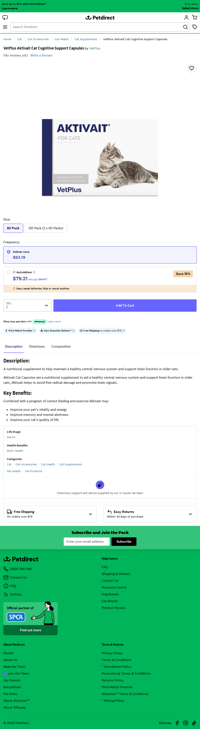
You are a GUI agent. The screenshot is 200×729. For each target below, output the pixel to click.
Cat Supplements (70, 464)
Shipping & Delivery (116, 574)
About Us (10, 660)
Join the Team (16, 673)
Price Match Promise (117, 687)
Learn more (9, 8)
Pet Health (14, 471)
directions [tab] (37, 346)
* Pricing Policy (113, 700)
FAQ (105, 567)
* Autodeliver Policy (116, 666)
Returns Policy (113, 680)
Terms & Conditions (116, 660)
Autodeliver (12, 687)
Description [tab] (13, 346)
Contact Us (110, 580)
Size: (6, 219)
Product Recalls (113, 608)
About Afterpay (14, 707)
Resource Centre (114, 587)
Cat (9, 464)
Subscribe (124, 541)
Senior (11, 437)
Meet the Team (14, 666)
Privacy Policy (112, 653)
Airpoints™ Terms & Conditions (125, 694)
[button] (5, 17)
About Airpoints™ (16, 700)
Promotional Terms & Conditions (126, 673)
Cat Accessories (26, 464)
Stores (8, 653)
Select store (190, 8)
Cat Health (48, 464)
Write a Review (41, 55)
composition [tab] (61, 346)
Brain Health (15, 451)
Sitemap (165, 723)
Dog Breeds (110, 594)
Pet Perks (10, 694)
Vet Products (33, 471)
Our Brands (11, 680)
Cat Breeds (110, 601)
